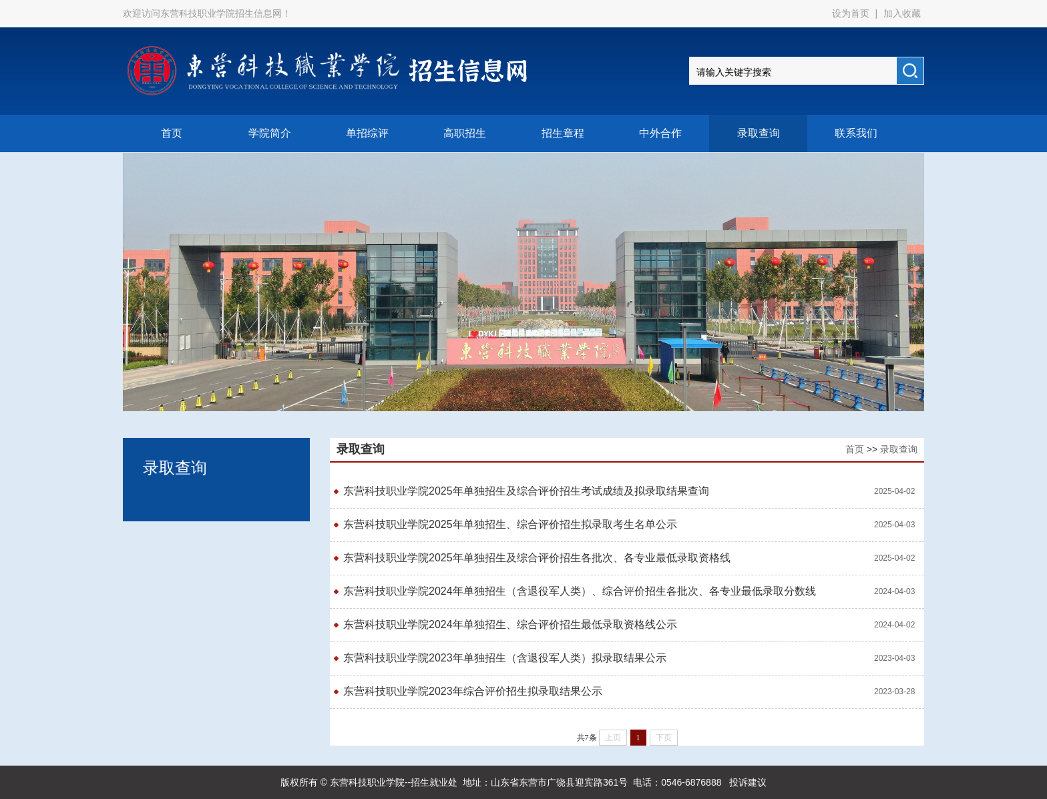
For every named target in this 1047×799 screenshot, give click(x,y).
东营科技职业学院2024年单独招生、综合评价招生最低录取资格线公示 (510, 624)
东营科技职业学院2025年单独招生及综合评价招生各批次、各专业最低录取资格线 (536, 557)
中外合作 (660, 133)
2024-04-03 (894, 591)
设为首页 (852, 13)
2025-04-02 (894, 491)
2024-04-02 (894, 624)
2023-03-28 (894, 691)
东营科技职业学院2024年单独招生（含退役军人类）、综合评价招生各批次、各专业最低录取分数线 (579, 591)
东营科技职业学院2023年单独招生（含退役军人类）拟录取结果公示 (504, 657)
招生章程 (563, 133)
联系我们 (856, 133)
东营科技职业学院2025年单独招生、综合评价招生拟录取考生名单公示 (510, 524)
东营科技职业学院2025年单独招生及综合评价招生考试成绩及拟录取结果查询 (526, 491)
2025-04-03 (894, 524)
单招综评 (367, 133)
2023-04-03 (894, 658)
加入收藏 (902, 13)
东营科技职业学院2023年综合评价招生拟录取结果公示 (472, 691)
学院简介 (269, 133)
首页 (171, 133)
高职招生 (464, 133)
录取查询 (758, 133)
